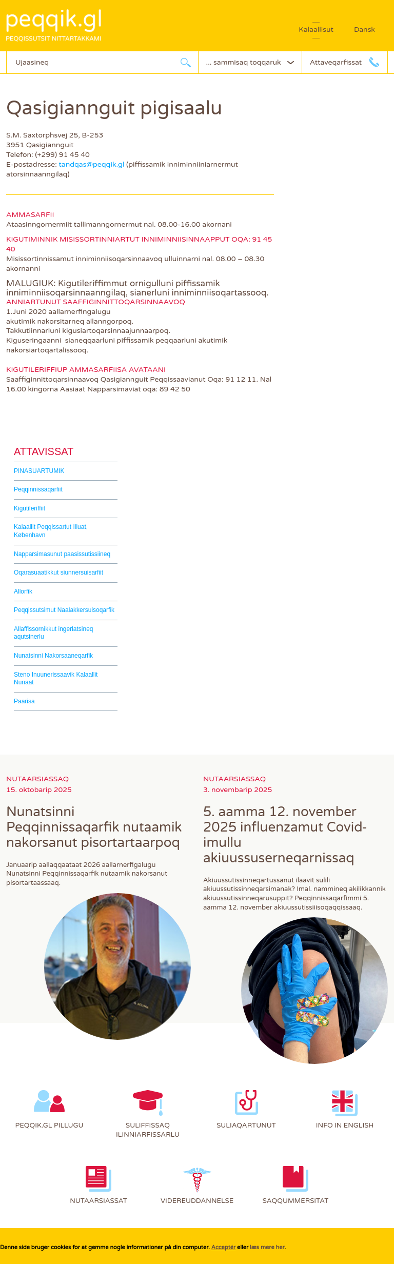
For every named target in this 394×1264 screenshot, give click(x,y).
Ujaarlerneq (186, 62)
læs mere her (267, 1247)
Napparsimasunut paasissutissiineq (62, 554)
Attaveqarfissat (336, 62)
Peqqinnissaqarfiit (38, 489)
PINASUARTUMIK (39, 471)
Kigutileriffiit (29, 508)
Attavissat (43, 451)
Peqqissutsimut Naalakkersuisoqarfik (64, 610)
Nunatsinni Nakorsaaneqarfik (53, 655)
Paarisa (24, 701)
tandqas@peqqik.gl (91, 164)
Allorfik (23, 591)
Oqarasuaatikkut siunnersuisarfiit (58, 572)
